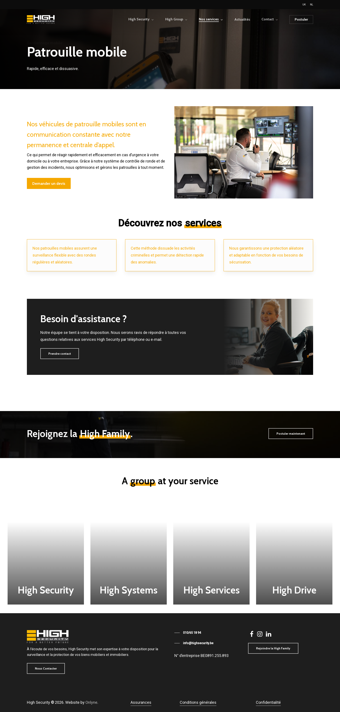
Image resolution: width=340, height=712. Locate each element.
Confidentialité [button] (268, 702)
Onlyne (91, 702)
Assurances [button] (141, 702)
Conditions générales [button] (198, 702)
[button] (48, 184)
